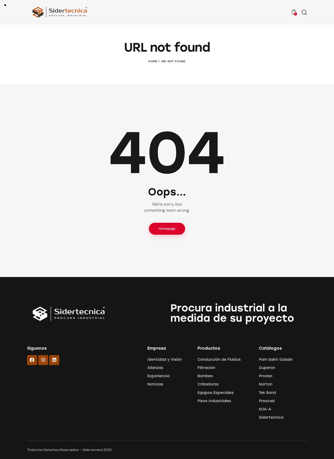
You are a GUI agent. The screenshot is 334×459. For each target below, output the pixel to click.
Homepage (167, 229)
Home (152, 61)
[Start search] (304, 12)
